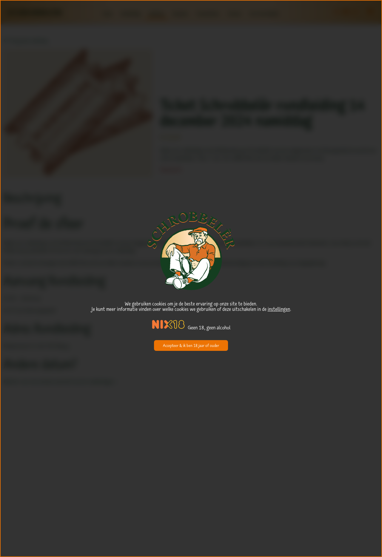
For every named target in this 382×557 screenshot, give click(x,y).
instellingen (279, 309)
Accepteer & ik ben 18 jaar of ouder (191, 345)
